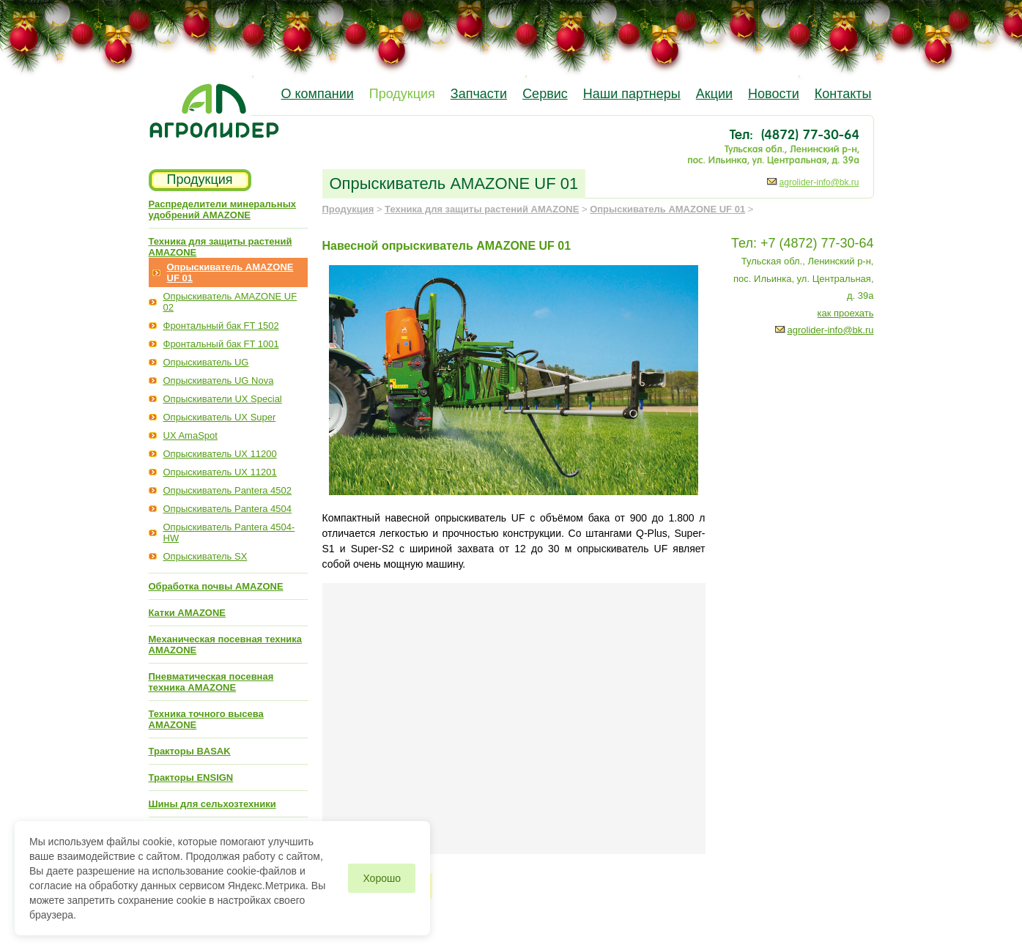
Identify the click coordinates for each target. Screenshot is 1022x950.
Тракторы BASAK (190, 751)
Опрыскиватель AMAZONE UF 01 (667, 209)
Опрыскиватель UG (206, 362)
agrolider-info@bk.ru (819, 182)
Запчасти (479, 93)
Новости (773, 93)
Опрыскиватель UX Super (219, 417)
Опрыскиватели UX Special (222, 398)
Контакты (843, 93)
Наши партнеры (632, 93)
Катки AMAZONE (187, 612)
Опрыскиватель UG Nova (218, 380)
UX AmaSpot (190, 435)
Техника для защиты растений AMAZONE (482, 209)
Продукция (402, 93)
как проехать (846, 313)
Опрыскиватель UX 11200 (220, 453)
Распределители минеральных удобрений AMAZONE (222, 209)
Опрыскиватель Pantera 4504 (227, 508)
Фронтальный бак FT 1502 (221, 325)
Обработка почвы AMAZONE (216, 586)
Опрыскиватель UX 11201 (220, 472)
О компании (317, 93)
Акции (714, 93)
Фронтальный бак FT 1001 (221, 343)
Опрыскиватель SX (205, 556)
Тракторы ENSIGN (191, 777)
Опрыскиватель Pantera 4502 (227, 490)
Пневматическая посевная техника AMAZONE (211, 682)
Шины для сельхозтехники (212, 803)
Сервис (545, 93)
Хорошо (382, 878)
